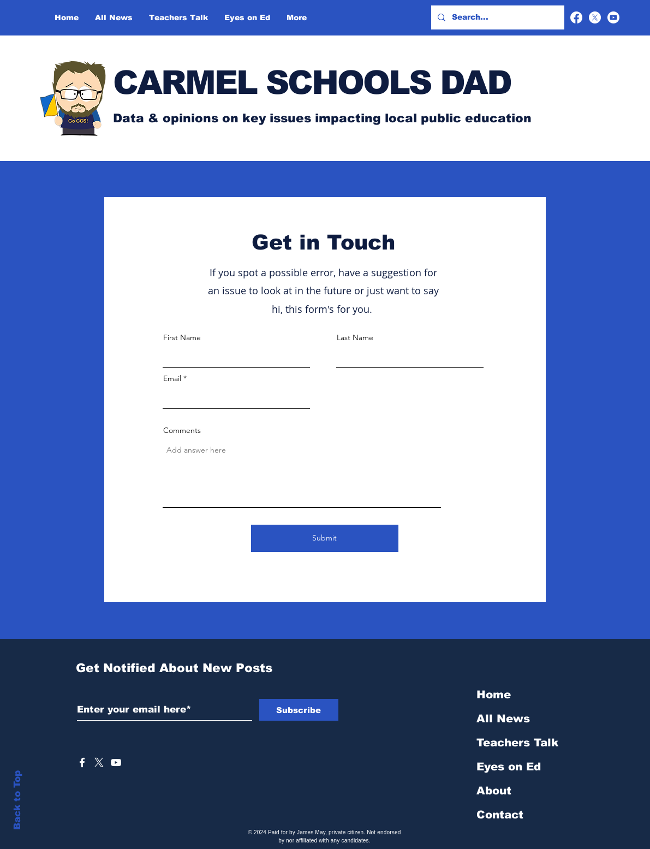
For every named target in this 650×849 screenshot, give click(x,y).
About (493, 791)
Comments (182, 430)
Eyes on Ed (508, 767)
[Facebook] (576, 17)
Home (493, 694)
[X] (595, 17)
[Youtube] (613, 17)
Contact (499, 815)
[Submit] (324, 538)
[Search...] (496, 17)
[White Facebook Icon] (82, 762)
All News (503, 719)
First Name (182, 337)
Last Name (355, 337)
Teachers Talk (517, 743)
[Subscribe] (298, 710)
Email (172, 378)
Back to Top (17, 800)
